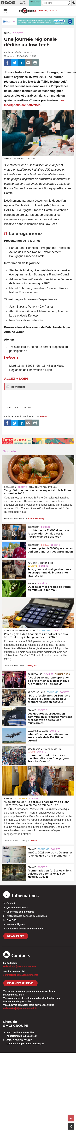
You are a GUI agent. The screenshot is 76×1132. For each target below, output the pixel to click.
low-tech (28, 407)
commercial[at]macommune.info (20, 975)
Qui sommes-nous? (17, 907)
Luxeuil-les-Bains (38, 731)
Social (45, 545)
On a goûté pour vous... (43, 487)
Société (18, 33)
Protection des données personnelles (26, 916)
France (32, 583)
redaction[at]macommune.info (19, 966)
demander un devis (20, 983)
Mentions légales (15, 924)
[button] (68, 3)
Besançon (10, 487)
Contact (10, 903)
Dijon (7, 33)
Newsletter (15, 936)
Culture (32, 566)
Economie (45, 630)
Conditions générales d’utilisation (24, 928)
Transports (62, 674)
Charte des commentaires (20, 911)
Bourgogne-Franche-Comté (21, 630)
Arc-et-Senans (36, 692)
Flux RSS (11, 920)
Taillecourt (35, 674)
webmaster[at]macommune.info (20, 1008)
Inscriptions (15, 386)
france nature (12, 407)
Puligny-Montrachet (40, 563)
